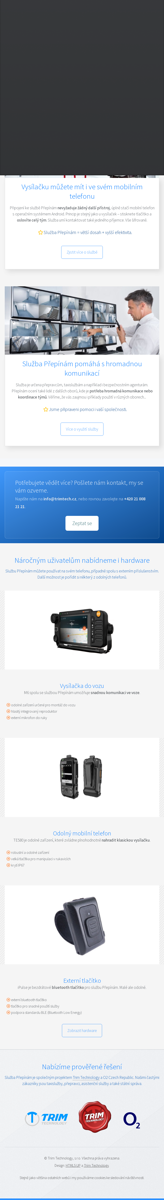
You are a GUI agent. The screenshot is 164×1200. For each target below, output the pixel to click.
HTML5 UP (73, 1165)
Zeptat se (82, 523)
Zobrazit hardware (82, 1030)
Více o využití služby (82, 429)
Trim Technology (86, 1077)
